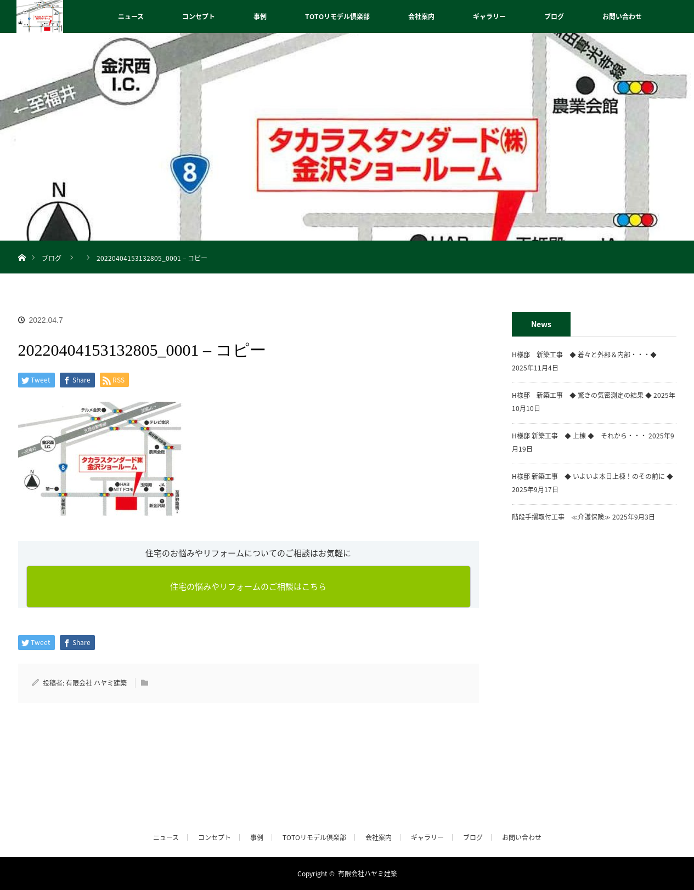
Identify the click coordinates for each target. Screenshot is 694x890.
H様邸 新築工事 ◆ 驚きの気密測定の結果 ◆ (582, 395)
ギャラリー (489, 16)
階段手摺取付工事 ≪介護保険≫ (561, 517)
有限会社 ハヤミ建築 (96, 683)
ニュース (131, 16)
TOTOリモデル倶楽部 (337, 16)
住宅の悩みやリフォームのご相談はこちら (248, 586)
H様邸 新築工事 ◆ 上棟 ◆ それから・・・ (579, 436)
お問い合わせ (622, 16)
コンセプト (198, 16)
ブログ (554, 16)
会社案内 (421, 16)
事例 (260, 16)
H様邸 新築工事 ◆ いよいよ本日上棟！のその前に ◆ (592, 476)
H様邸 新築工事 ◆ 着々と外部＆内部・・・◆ (587, 355)
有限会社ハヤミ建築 (367, 873)
